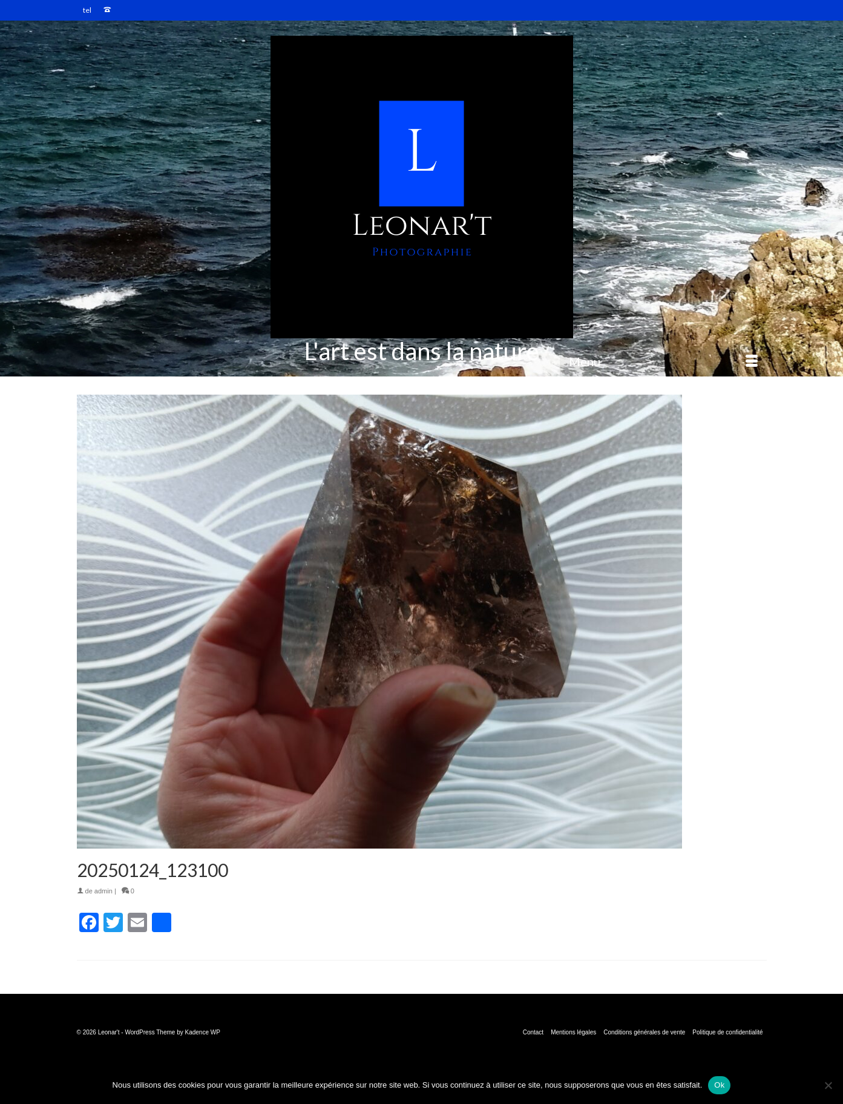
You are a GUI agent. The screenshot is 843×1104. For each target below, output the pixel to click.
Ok (719, 1084)
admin (103, 891)
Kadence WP (202, 1032)
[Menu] (663, 361)
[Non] (828, 1085)
